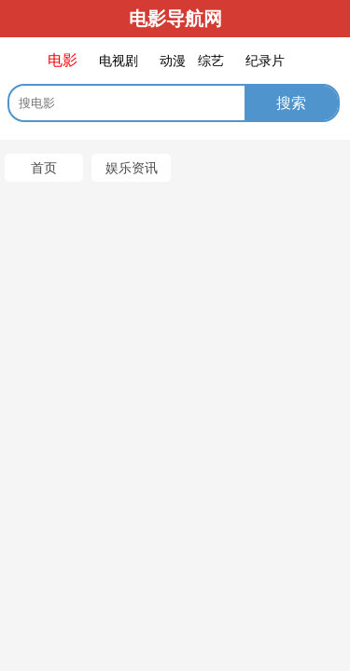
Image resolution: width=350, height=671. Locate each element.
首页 (44, 167)
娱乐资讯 (131, 167)
